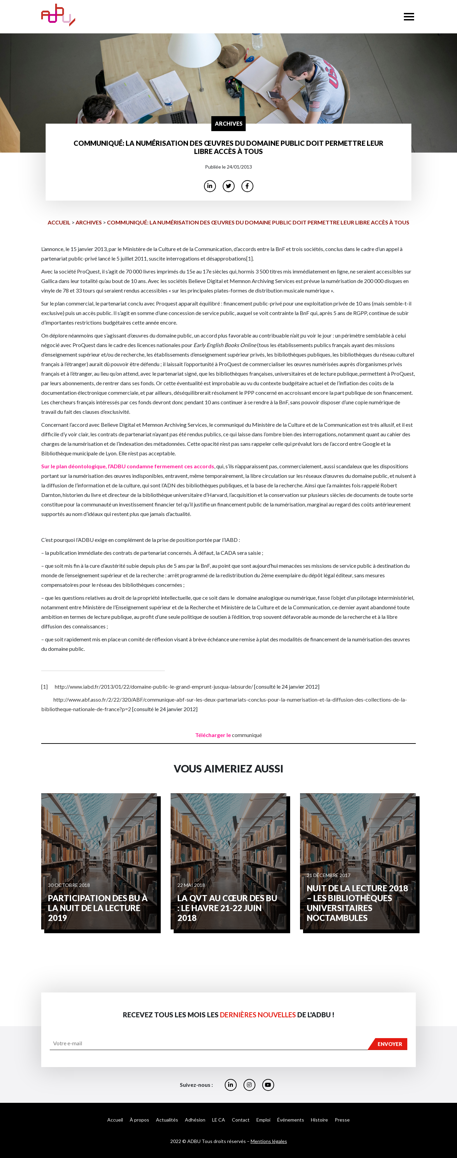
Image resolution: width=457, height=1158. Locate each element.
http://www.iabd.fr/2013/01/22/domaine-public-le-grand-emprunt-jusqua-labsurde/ (154, 686)
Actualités (167, 1120)
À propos (139, 1120)
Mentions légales (269, 1141)
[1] (249, 258)
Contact (241, 1120)
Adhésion (195, 1120)
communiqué (247, 735)
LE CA (218, 1120)
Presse (342, 1120)
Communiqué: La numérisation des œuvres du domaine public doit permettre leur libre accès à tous (258, 222)
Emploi (263, 1120)
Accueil (59, 222)
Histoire (319, 1120)
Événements (290, 1120)
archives (89, 222)
